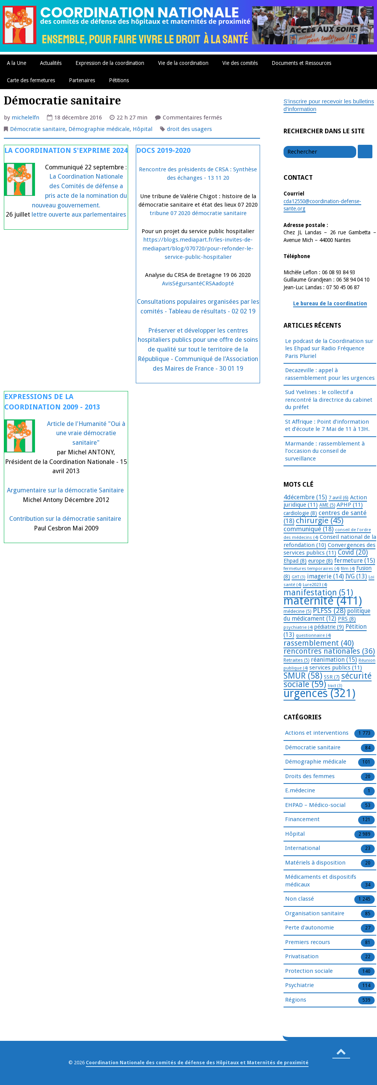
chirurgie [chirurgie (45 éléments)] (320, 520)
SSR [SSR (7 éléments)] (332, 677)
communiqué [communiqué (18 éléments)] (309, 529)
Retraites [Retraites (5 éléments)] (296, 660)
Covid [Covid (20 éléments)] (353, 552)
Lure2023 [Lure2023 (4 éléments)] (315, 584)
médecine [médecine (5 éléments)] (297, 611)
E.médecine (300, 791)
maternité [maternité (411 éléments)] (323, 600)
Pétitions (119, 80)
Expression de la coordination (109, 63)
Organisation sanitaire (314, 914)
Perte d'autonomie (309, 928)
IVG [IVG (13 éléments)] (356, 576)
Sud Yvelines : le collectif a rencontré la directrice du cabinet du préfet (328, 400)
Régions (295, 1000)
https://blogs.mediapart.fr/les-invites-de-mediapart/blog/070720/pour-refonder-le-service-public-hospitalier (198, 248)
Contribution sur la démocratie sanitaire (66, 518)
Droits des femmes (310, 776)
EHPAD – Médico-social (315, 805)
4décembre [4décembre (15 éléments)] (305, 497)
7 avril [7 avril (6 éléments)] (339, 497)
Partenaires (82, 80)
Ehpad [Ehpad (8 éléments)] (295, 561)
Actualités (51, 63)
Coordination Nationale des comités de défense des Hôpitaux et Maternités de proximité (197, 1062)
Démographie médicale (99, 129)
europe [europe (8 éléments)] (320, 561)
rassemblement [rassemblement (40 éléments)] (319, 643)
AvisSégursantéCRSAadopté (198, 283)
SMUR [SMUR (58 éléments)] (303, 676)
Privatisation (302, 957)
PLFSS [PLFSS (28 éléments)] (329, 610)
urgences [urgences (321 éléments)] (319, 693)
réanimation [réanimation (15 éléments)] (334, 659)
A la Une (16, 63)
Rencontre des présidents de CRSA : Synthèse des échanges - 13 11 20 (198, 173)
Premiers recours (307, 942)
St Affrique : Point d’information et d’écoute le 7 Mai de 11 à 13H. (327, 425)
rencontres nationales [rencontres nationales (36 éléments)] (329, 651)
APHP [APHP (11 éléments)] (350, 504)
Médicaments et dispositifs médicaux (320, 881)
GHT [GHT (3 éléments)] (298, 577)
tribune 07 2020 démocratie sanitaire (198, 213)
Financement (302, 819)
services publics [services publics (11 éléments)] (335, 667)
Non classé (299, 899)
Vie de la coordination (183, 63)
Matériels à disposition (315, 863)
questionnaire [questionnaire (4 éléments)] (313, 635)
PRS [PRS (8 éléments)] (347, 619)
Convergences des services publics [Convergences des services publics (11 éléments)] (329, 549)
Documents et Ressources (301, 63)
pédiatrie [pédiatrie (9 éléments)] (329, 627)
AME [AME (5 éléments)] (327, 505)
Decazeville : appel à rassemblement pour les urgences (330, 374)
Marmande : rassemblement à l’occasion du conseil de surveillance (325, 451)
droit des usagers (189, 129)
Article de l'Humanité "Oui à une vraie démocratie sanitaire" (86, 433)
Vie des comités (240, 63)
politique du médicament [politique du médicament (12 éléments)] (327, 615)
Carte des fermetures (31, 80)
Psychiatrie (299, 985)
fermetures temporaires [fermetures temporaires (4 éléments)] (311, 568)
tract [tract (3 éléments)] (335, 685)
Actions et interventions (317, 733)
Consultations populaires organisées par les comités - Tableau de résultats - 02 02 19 (198, 306)
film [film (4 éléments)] (348, 568)
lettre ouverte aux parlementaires (79, 214)
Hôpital (142, 129)
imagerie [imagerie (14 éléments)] (325, 576)
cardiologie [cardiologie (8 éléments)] (300, 513)
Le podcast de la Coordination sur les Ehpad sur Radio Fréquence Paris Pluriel (329, 348)
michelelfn (25, 117)
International (302, 848)
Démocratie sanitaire (37, 129)
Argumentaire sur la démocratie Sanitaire (65, 490)
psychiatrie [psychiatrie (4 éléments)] (298, 627)
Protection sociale (309, 971)
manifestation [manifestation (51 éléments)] (318, 592)
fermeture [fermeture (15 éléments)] (354, 560)
